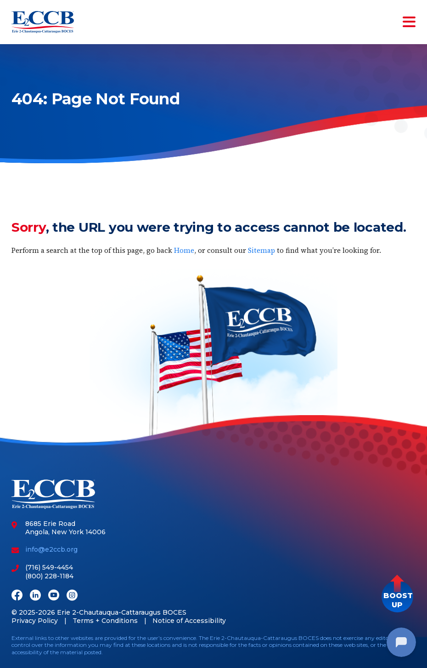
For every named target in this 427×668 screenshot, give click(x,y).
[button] (397, 596)
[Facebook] (16, 596)
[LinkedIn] (35, 596)
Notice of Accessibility (189, 621)
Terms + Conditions (105, 621)
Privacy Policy (34, 621)
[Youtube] (53, 596)
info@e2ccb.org (51, 549)
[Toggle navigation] (407, 22)
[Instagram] (72, 596)
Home (184, 250)
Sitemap (261, 250)
